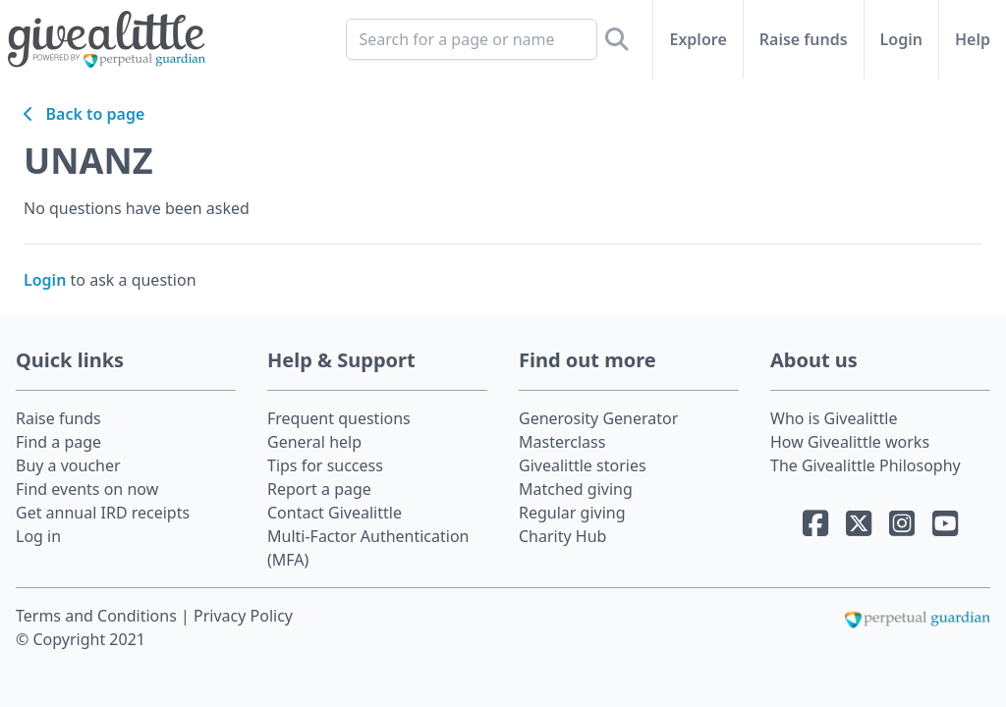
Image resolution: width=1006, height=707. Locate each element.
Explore (697, 39)
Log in (38, 536)
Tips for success (325, 465)
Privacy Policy (243, 615)
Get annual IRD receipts (103, 512)
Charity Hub (562, 536)
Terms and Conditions (98, 615)
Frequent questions (339, 418)
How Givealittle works (849, 442)
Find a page (58, 442)
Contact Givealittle (334, 512)
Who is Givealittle (833, 418)
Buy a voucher (68, 465)
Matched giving (576, 489)
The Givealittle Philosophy (865, 465)
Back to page (84, 114)
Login (901, 39)
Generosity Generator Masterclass (598, 430)
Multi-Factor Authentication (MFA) (368, 548)
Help (972, 39)
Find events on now (87, 489)
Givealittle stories (582, 465)
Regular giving (572, 512)
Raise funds (803, 39)
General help (314, 442)
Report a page (319, 489)
